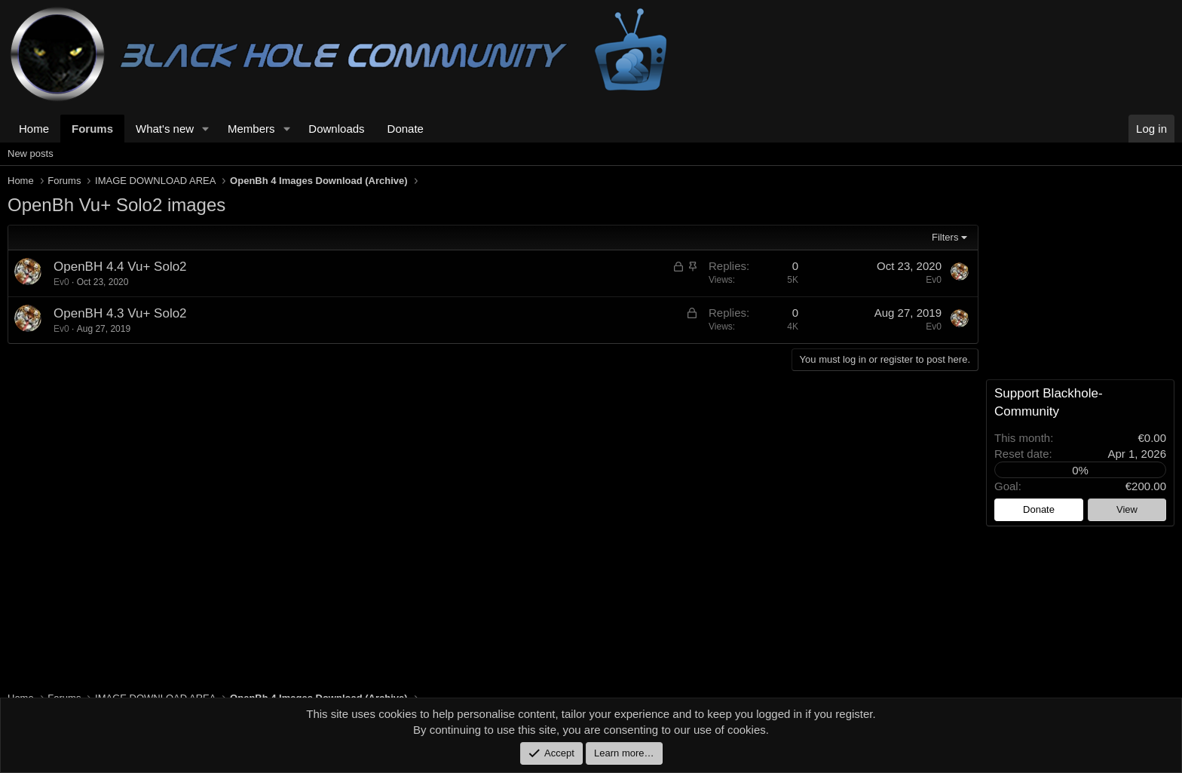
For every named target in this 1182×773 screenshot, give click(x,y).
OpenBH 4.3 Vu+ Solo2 (120, 313)
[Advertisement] (460, 493)
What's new (165, 128)
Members (251, 128)
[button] (205, 129)
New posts (31, 153)
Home (34, 128)
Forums (92, 128)
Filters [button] (945, 237)
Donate (405, 128)
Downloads (336, 128)
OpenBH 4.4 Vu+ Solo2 (120, 266)
